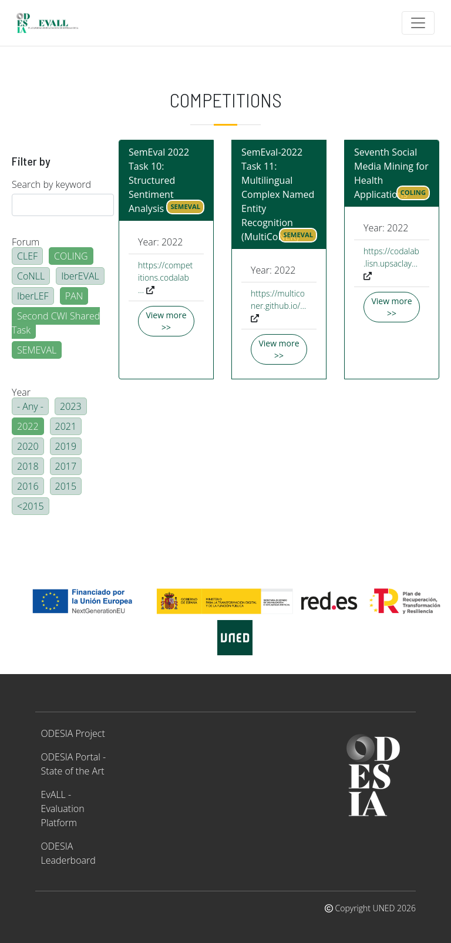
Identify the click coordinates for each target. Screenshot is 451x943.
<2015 (30, 506)
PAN (74, 295)
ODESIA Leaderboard (68, 853)
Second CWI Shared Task (56, 322)
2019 (66, 446)
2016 (28, 486)
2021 (66, 426)
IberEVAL (80, 276)
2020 (28, 446)
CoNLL (31, 276)
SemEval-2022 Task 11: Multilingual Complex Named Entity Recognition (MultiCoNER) (277, 194)
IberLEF (33, 295)
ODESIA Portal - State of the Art (73, 763)
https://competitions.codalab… (165, 277)
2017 (66, 466)
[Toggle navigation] (418, 23)
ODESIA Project (73, 733)
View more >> (166, 321)
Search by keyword (51, 184)
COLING (71, 256)
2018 (28, 466)
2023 (71, 406)
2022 (28, 426)
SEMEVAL (36, 349)
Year (21, 392)
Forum (25, 241)
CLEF (27, 256)
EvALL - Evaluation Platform (63, 808)
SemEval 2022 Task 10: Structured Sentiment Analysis (159, 180)
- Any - (30, 406)
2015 (66, 486)
